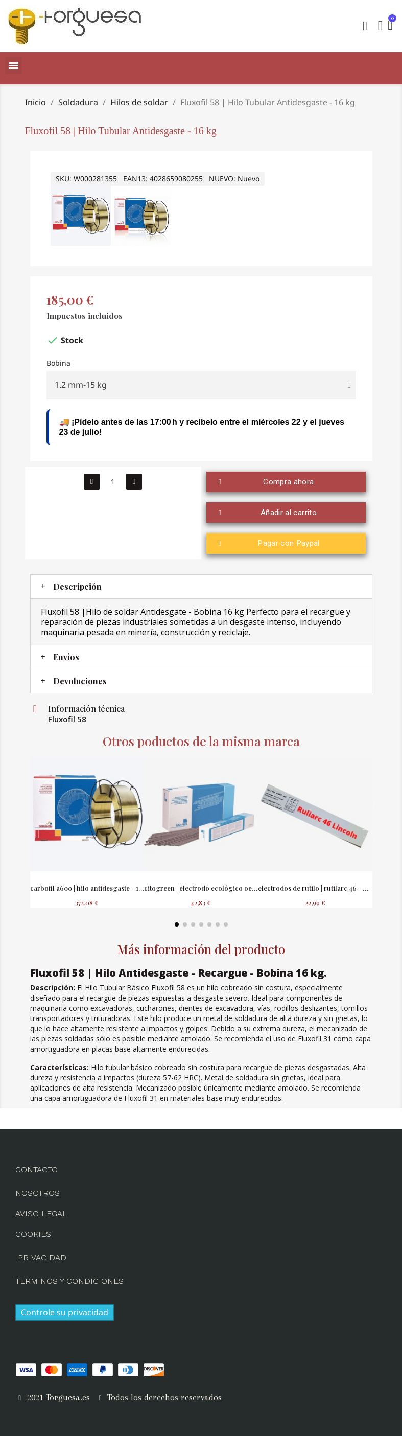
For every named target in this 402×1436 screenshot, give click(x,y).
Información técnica (86, 707)
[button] (364, 26)
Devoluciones (80, 679)
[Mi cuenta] (379, 26)
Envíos (66, 655)
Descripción (77, 584)
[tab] (201, 584)
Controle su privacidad (64, 1310)
